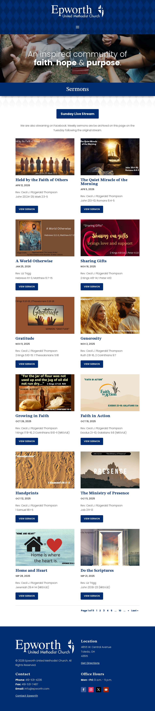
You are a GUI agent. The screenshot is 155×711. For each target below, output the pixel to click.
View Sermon (27, 209)
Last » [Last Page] (134, 610)
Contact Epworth (27, 696)
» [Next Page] (128, 610)
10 (120, 610)
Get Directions (90, 663)
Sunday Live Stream (77, 114)
